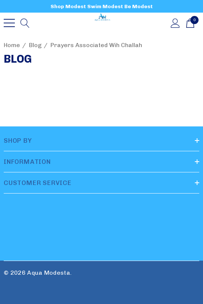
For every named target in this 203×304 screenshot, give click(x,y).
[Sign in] (175, 22)
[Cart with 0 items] (190, 22)
